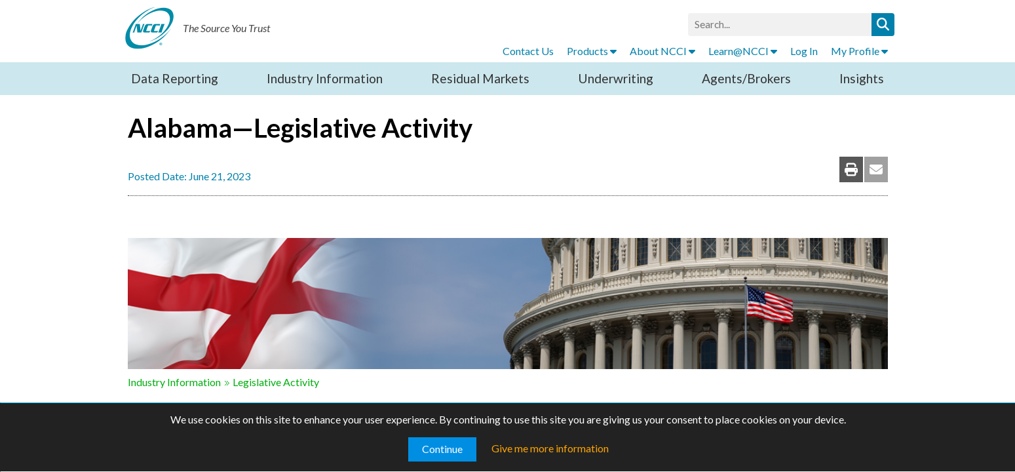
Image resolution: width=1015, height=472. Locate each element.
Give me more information (550, 448)
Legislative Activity (276, 382)
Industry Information (325, 78)
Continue (442, 448)
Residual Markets (480, 78)
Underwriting (615, 78)
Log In (804, 51)
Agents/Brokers (746, 78)
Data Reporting (174, 78)
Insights (861, 78)
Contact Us (528, 51)
